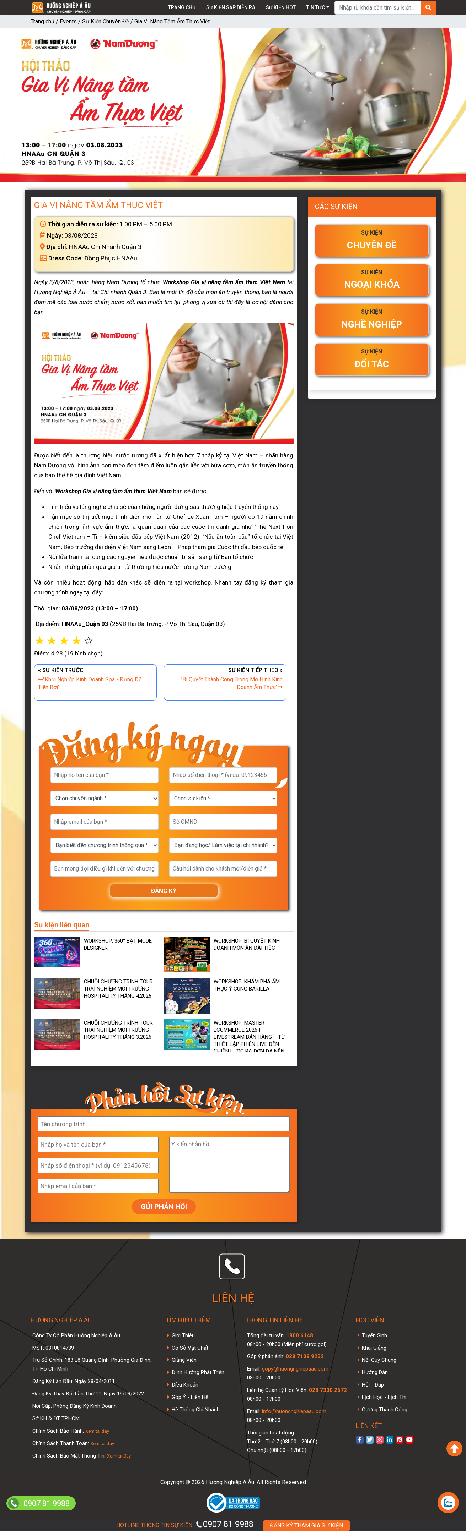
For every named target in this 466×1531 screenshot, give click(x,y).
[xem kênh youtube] (409, 1440)
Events (68, 21)
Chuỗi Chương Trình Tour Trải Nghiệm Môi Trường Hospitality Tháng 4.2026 (118, 988)
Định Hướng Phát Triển (198, 1372)
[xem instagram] (380, 1440)
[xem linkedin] (389, 1440)
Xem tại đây (97, 1431)
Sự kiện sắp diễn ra (230, 7)
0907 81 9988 (224, 1524)
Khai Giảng (374, 1348)
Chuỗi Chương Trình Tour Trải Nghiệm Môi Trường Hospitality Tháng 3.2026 (118, 1030)
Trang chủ (181, 7)
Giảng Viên (184, 1360)
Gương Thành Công (384, 1409)
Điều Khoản (185, 1385)
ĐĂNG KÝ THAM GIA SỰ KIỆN (306, 1525)
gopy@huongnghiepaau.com (294, 1369)
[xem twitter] (370, 1440)
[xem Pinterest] (399, 1440)
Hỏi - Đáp (373, 1385)
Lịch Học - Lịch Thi (384, 1397)
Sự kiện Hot (281, 7)
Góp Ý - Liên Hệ (190, 1397)
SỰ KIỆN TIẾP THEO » (225, 679)
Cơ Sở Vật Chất (190, 1348)
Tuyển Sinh (374, 1335)
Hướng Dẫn (375, 1372)
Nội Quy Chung (379, 1360)
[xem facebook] (360, 1440)
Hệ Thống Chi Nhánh (196, 1409)
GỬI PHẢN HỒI (164, 1206)
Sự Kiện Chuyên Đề (105, 21)
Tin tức (315, 7)
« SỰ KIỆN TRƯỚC (95, 679)
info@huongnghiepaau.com (293, 1411)
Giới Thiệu (183, 1335)
